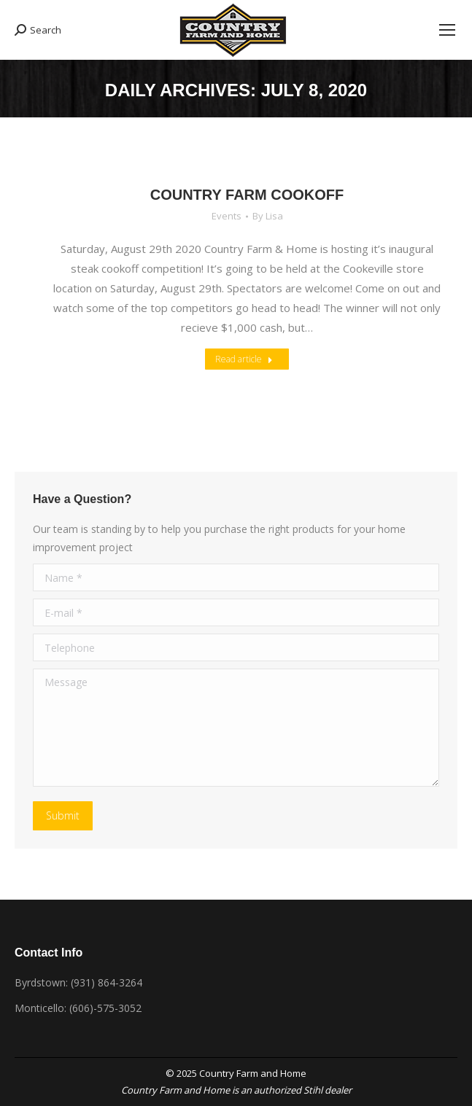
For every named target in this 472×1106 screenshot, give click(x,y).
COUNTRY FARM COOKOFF (247, 195)
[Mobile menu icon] (447, 30)
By (267, 215)
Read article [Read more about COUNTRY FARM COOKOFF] (244, 359)
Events (226, 215)
